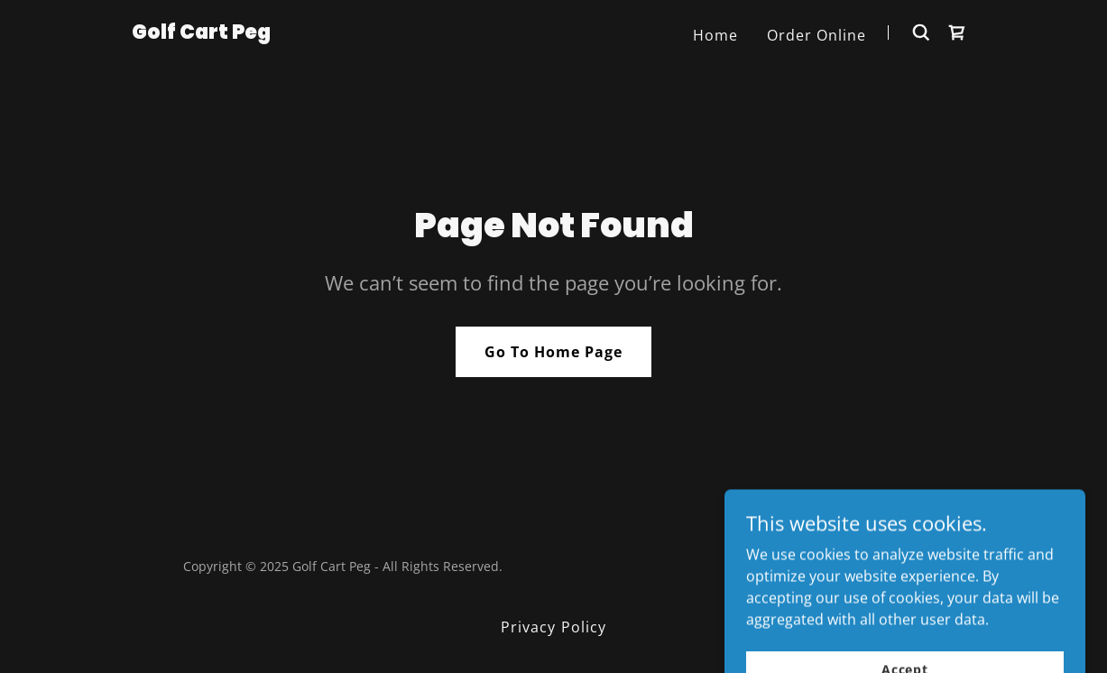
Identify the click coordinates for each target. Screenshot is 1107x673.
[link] (201, 33)
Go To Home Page (553, 352)
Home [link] (715, 35)
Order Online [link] (816, 35)
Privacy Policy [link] (553, 627)
